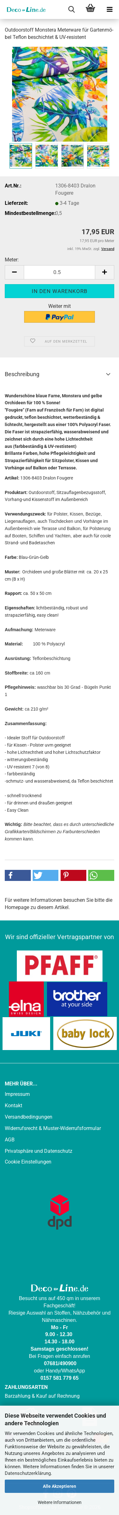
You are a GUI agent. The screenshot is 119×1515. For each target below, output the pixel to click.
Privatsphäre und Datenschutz (38, 1151)
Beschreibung (22, 374)
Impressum (17, 1094)
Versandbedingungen (28, 1117)
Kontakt (13, 1106)
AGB (10, 1140)
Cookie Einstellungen (28, 1162)
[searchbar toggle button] (71, 9)
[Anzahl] (59, 272)
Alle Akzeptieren (59, 1486)
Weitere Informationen (60, 1502)
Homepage (17, 907)
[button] (14, 272)
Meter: (12, 260)
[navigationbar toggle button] (109, 9)
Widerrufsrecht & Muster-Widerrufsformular (53, 1128)
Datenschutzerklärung (28, 1473)
